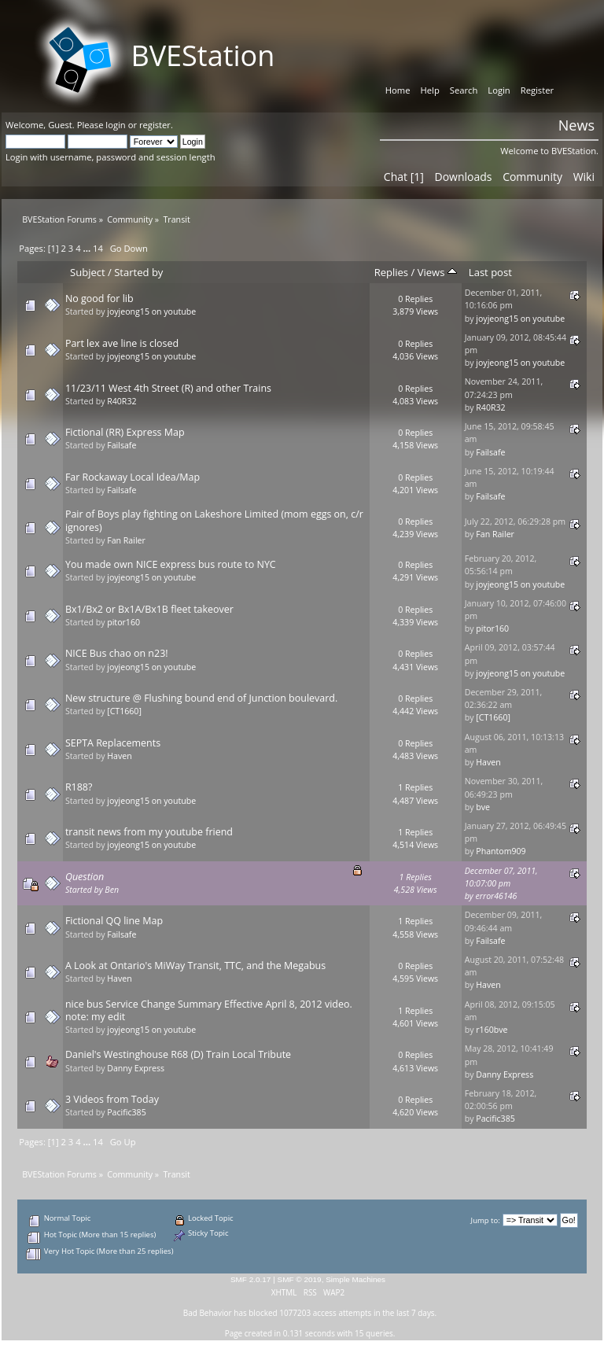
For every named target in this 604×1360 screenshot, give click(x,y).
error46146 (496, 895)
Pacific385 (126, 1112)
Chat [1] (404, 176)
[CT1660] (124, 711)
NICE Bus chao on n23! (116, 653)
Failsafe (121, 445)
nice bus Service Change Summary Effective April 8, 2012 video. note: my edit (208, 1010)
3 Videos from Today (112, 1099)
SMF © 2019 (300, 1279)
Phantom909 (500, 851)
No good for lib (99, 298)
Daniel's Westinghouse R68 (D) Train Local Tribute (178, 1054)
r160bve (491, 1029)
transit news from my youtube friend (149, 831)
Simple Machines (355, 1279)
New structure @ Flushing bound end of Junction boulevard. (201, 698)
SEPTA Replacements (112, 743)
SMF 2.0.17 (250, 1279)
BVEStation (202, 55)
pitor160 (123, 622)
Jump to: (485, 1220)
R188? (78, 787)
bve (483, 807)
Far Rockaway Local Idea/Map (132, 477)
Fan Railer (126, 540)
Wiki (584, 176)
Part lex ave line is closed (122, 343)
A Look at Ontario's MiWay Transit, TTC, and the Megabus (195, 965)
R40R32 (121, 401)
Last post (490, 272)
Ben (112, 889)
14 (98, 248)
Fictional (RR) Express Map (125, 432)
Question (84, 876)
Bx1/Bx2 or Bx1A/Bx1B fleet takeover (149, 609)
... (88, 248)
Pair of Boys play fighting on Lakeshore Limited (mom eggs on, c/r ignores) (214, 520)
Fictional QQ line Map (114, 920)
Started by (138, 272)
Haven (119, 755)
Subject (87, 272)
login (115, 125)
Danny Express (135, 1068)
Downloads (463, 176)
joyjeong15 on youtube (151, 311)
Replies (391, 272)
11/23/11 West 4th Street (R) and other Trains (168, 388)
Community (532, 176)
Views (437, 272)
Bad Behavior (207, 1312)
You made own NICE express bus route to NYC (170, 564)
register (155, 125)
